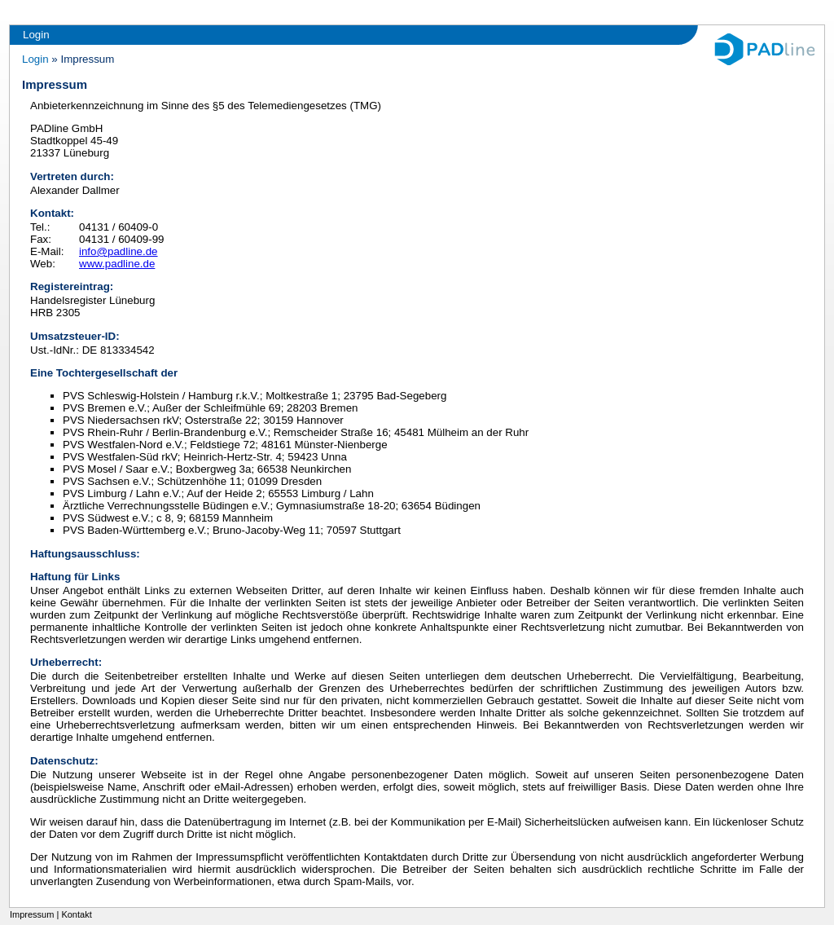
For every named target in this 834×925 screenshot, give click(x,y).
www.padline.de (117, 264)
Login (36, 35)
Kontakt (76, 914)
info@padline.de (118, 251)
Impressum (32, 914)
